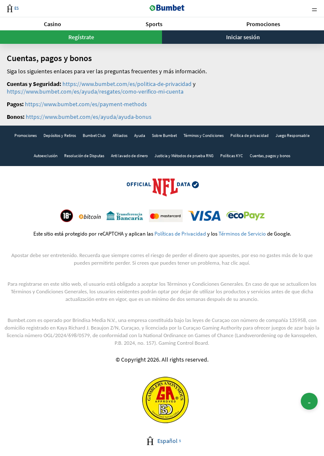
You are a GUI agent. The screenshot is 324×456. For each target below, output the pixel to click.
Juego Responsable (292, 135)
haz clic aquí (235, 263)
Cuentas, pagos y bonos (270, 155)
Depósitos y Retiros (59, 135)
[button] (52, 24)
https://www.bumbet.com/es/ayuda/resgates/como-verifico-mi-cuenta (95, 91)
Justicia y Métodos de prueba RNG (183, 155)
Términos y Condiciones (204, 135)
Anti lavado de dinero (129, 155)
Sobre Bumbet (164, 135)
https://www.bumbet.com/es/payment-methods (86, 104)
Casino (52, 24)
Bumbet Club (94, 135)
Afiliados (120, 135)
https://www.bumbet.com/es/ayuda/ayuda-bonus (88, 117)
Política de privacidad (249, 135)
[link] (25, 136)
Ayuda (139, 135)
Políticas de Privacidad (180, 233)
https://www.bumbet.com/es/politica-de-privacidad (127, 84)
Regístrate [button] (81, 37)
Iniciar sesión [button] (243, 37)
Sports (154, 24)
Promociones (263, 24)
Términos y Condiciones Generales (205, 284)
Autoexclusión (45, 155)
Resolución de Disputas (84, 155)
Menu (314, 8)
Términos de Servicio (242, 233)
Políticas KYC (231, 155)
